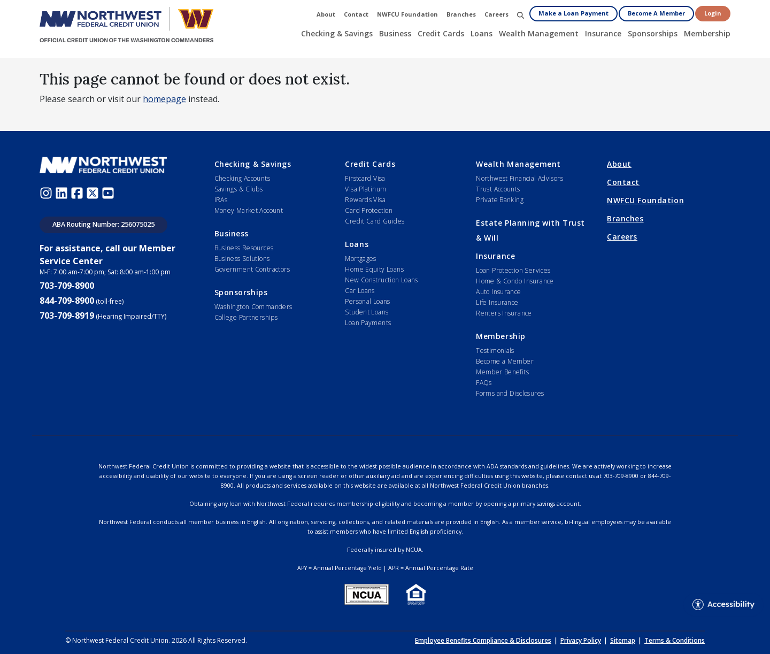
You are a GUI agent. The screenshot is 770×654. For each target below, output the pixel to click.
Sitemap (622, 640)
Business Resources (244, 247)
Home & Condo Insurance (514, 281)
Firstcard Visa (365, 178)
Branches (625, 218)
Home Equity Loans (374, 269)
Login (712, 13)
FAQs (484, 382)
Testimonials (495, 350)
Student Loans (366, 312)
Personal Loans (367, 301)
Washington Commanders (253, 306)
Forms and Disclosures (510, 393)
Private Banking (499, 199)
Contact (623, 182)
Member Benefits (502, 371)
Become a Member (505, 361)
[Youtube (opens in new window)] (109, 192)
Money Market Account (248, 210)
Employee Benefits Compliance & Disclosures (483, 640)
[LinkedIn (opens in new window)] (63, 192)
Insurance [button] (603, 33)
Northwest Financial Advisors (519, 178)
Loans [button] (481, 33)
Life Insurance (497, 302)
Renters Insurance (504, 313)
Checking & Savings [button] (337, 33)
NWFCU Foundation (645, 200)
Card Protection (368, 210)
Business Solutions (242, 258)
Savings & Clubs (238, 189)
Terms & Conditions (674, 640)
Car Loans (359, 290)
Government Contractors (252, 269)
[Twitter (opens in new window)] (94, 192)
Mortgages (360, 258)
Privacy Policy (580, 640)
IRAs (221, 199)
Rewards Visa (365, 199)
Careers (622, 237)
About (619, 164)
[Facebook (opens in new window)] (78, 192)
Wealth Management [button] (539, 33)
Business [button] (395, 33)
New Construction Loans (381, 279)
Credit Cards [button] (441, 33)
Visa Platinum (365, 189)
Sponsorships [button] (652, 33)
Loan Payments (368, 322)
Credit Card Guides (374, 221)
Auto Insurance (498, 291)
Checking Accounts (242, 178)
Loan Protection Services (513, 270)
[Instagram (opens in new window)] (47, 192)
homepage (164, 99)
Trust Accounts (498, 189)
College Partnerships (246, 317)
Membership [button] (707, 33)
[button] (520, 15)
